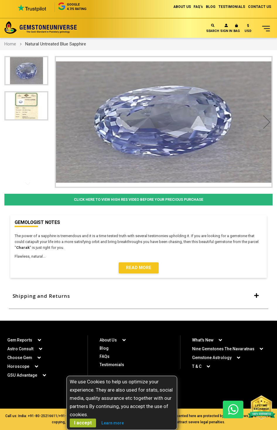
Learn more (112, 423)
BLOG (210, 7)
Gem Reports (20, 340)
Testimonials (112, 364)
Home (10, 44)
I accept (83, 423)
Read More (138, 268)
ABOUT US (181, 7)
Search (212, 28)
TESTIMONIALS (231, 7)
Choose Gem (19, 357)
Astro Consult (20, 348)
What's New (202, 340)
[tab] (138, 296)
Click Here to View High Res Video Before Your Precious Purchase (138, 199)
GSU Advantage (22, 375)
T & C (196, 366)
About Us (108, 340)
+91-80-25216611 (42, 416)
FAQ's (198, 7)
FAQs (105, 356)
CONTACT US (259, 7)
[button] (248, 29)
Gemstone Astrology (212, 357)
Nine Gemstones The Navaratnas (223, 348)
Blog (104, 348)
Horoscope (18, 366)
